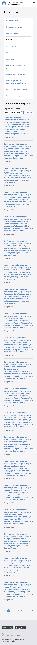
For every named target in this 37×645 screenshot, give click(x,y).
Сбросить (29, 112)
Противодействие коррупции (16, 74)
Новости (9, 40)
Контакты (9, 53)
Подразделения (12, 33)
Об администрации (13, 20)
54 (28, 611)
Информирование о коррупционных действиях (16, 82)
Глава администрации (14, 27)
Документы (10, 59)
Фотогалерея (11, 46)
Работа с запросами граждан (17, 89)
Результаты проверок (14, 96)
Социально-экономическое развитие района (16, 67)
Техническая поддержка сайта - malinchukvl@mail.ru (13, 640)
